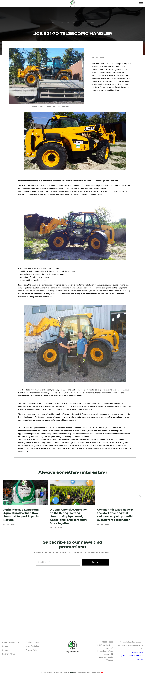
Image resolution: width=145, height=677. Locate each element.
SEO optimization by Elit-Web (88, 672)
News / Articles (32, 646)
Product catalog (32, 642)
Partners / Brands (9, 654)
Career (5, 646)
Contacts (6, 650)
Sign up (95, 562)
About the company (10, 642)
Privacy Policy (32, 650)
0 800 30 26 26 (137, 652)
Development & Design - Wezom (57, 672)
